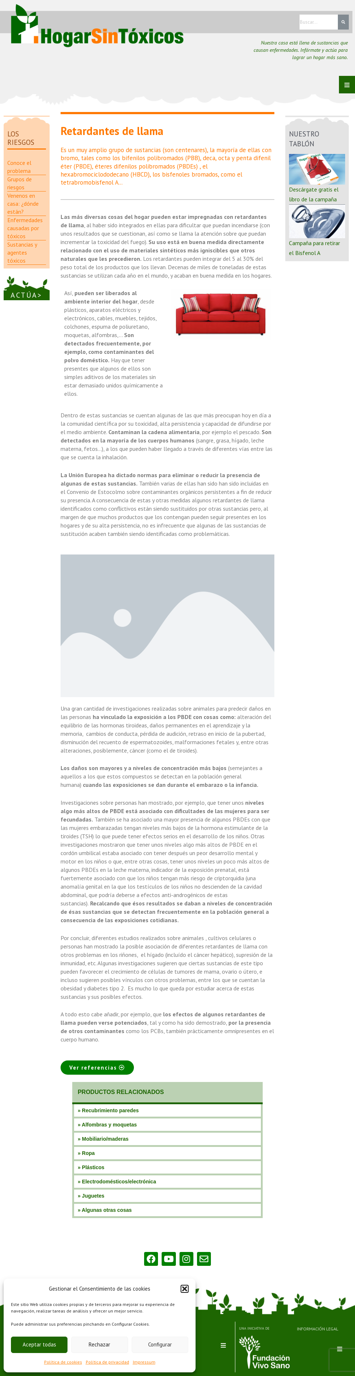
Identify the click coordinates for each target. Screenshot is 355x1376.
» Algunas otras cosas (105, 1210)
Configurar (160, 1344)
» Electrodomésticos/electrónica (117, 1181)
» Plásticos (91, 1167)
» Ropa (86, 1153)
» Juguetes (91, 1196)
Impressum (144, 1362)
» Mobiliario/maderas (103, 1139)
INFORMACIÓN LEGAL (314, 1328)
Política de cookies (63, 1362)
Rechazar (99, 1344)
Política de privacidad (107, 1362)
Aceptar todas (39, 1344)
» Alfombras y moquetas (107, 1125)
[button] (184, 1288)
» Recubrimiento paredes (108, 1110)
